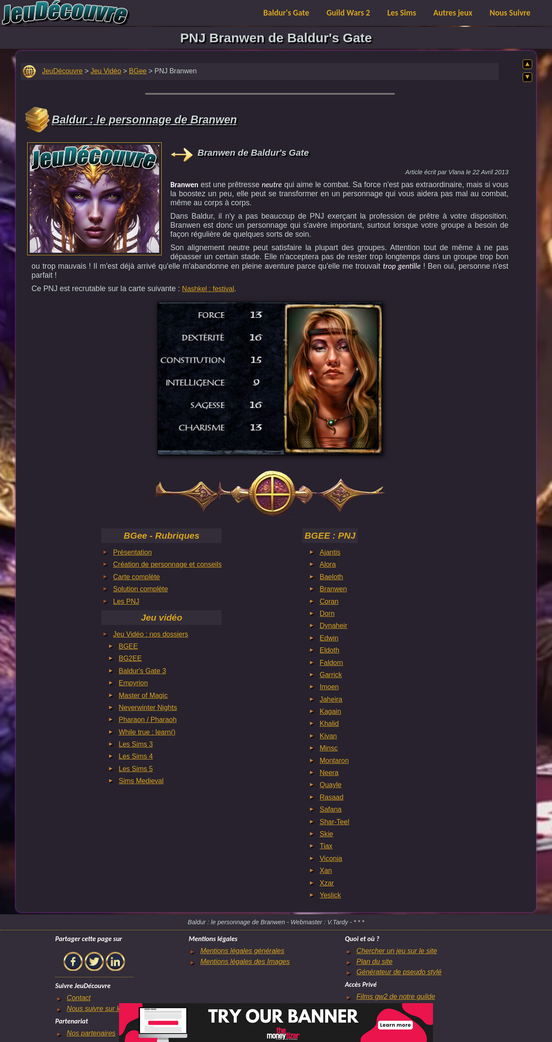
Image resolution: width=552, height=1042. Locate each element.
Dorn (327, 613)
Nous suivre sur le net (100, 1008)
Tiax (326, 846)
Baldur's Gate (286, 13)
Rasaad (331, 797)
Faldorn (331, 662)
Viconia (331, 858)
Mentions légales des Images (244, 961)
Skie (326, 834)
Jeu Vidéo (106, 71)
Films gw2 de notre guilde (396, 996)
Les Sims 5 (136, 768)
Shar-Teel (334, 821)
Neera (329, 772)
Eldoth (329, 650)
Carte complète (136, 577)
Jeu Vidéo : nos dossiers (150, 634)
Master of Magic (143, 695)
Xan (326, 870)
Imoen (329, 686)
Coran (329, 601)
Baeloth (331, 577)
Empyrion (133, 683)
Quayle (331, 784)
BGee (138, 71)
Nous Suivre (509, 13)
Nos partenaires (91, 1033)
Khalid (329, 723)
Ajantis (330, 552)
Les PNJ (126, 601)
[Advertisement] (94, 197)
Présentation (132, 552)
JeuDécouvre (62, 71)
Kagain (330, 711)
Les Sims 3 (136, 744)
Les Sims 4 (136, 756)
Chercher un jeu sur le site (397, 950)
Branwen (333, 589)
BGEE (128, 646)
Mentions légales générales (242, 950)
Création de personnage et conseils (167, 564)
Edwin (329, 638)
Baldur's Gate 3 (142, 671)
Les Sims (401, 13)
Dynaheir (333, 625)
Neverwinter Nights (148, 707)
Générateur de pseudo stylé (399, 972)
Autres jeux (453, 13)
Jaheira (331, 699)
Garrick (331, 674)
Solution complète (140, 589)
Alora (328, 564)
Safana (331, 809)
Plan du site (375, 961)
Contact (79, 997)
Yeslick (330, 895)
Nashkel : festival (208, 288)
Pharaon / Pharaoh (147, 719)
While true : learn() (147, 732)
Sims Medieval (141, 781)
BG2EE (130, 658)
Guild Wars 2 (348, 13)
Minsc (329, 748)
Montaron (334, 760)
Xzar (327, 883)
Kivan (328, 736)
